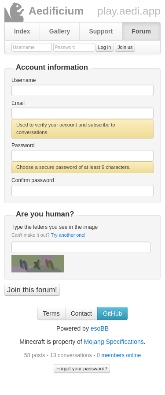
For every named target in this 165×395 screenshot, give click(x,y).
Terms (51, 313)
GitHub (112, 313)
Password (23, 145)
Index (22, 31)
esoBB (100, 328)
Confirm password (32, 180)
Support (101, 31)
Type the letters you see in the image (54, 231)
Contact (81, 313)
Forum (141, 31)
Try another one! (68, 235)
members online (121, 355)
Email (18, 103)
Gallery (59, 31)
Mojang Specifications (114, 341)
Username (23, 80)
